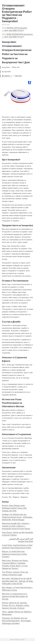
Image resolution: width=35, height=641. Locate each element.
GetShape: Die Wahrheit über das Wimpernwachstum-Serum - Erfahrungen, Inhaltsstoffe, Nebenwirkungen (17, 517)
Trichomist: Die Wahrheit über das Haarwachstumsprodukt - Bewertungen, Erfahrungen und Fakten (17, 620)
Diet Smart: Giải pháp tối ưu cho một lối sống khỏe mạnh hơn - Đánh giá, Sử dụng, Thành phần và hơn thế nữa (17, 581)
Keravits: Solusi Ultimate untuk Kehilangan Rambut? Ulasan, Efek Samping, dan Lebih (14, 508)
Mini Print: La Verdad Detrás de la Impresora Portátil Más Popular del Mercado (15, 596)
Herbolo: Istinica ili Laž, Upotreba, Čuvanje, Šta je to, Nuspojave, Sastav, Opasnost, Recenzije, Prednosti (16, 605)
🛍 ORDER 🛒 (7, 76)
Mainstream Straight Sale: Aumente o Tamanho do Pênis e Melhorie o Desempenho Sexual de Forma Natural (16, 526)
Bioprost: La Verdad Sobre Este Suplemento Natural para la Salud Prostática (14, 554)
